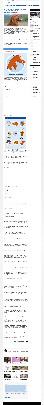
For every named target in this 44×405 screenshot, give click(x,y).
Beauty (21, 5)
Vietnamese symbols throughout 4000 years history (36, 74)
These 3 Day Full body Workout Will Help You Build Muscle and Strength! (36, 28)
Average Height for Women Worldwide (36, 57)
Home (6, 5)
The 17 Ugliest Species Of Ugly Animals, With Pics (15, 371)
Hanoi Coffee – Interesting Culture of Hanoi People (36, 45)
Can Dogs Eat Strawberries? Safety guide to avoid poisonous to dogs (7, 363)
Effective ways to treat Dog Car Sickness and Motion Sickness (7, 379)
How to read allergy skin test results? (36, 48)
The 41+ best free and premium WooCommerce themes (36, 83)
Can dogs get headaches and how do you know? (23, 363)
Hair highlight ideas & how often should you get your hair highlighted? (36, 60)
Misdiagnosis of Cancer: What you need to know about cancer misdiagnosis (36, 37)
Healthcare (16, 5)
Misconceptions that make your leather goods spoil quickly (36, 62)
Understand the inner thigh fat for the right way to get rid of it (36, 25)
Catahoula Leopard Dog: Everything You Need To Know (23, 379)
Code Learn (9, 5)
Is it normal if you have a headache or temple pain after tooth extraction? (36, 87)
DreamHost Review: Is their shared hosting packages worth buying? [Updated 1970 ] (36, 51)
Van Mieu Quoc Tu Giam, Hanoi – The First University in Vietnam (36, 39)
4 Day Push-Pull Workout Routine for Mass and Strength (36, 77)
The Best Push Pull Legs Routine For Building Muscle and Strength (36, 80)
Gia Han (9, 349)
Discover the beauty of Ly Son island (36, 33)
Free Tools (27, 5)
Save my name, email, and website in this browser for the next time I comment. (15, 393)
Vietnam (13, 5)
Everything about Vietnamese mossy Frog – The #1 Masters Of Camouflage (24, 371)
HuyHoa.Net (10, 403)
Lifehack (24, 5)
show (18, 48)
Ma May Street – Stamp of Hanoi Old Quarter (35, 19)
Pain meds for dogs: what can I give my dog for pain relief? (15, 363)
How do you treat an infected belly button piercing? (13, 0)
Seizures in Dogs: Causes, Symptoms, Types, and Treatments (36, 71)
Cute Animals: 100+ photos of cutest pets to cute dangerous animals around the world (7, 371)
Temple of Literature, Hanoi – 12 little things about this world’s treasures (36, 54)
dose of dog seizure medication (14, 337)
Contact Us (31, 5)
